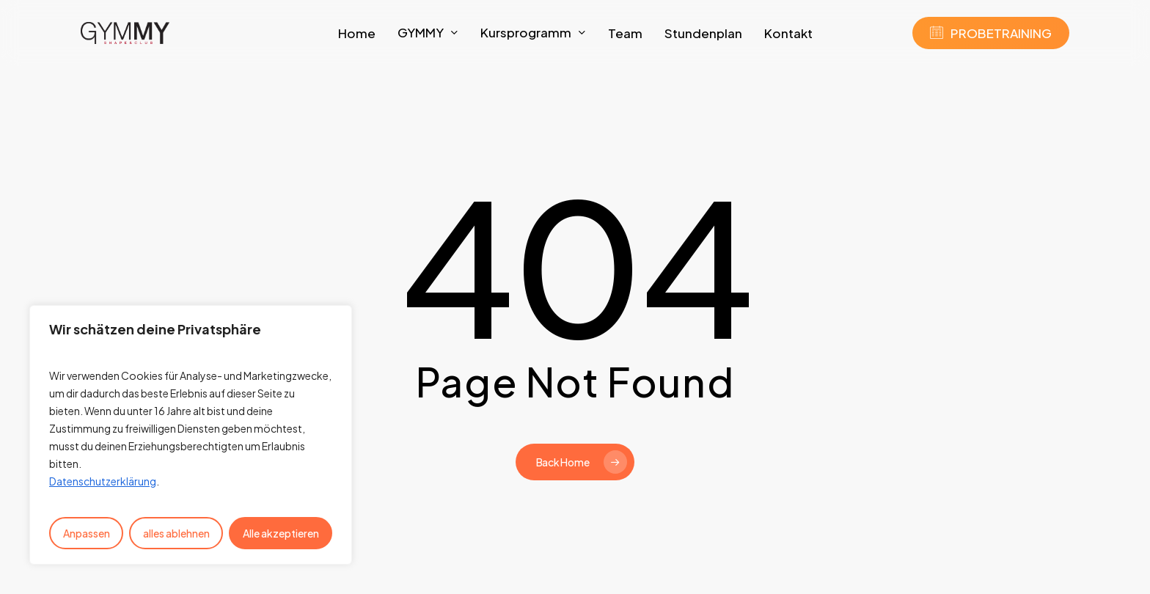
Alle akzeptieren (281, 533)
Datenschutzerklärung (102, 481)
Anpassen (86, 533)
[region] (190, 435)
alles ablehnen (176, 533)
